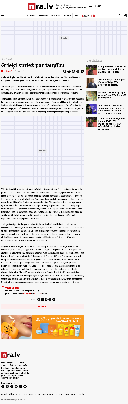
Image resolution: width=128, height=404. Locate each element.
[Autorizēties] (125, 15)
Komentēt (42, 306)
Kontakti (81, 394)
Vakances (74, 394)
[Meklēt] (120, 15)
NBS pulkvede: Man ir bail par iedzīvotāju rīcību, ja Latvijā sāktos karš (112, 69)
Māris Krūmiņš (6, 71)
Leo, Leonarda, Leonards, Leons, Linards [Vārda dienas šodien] (71, 7)
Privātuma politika (27, 394)
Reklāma (11, 394)
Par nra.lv (4, 394)
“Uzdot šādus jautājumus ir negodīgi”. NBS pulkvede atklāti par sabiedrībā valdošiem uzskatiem (111, 123)
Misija (18, 394)
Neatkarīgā (31, 16)
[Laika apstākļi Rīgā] (95, 6)
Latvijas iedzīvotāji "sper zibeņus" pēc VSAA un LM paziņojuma (112, 95)
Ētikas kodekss (64, 394)
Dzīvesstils (43, 16)
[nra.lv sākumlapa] (40, 6)
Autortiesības (53, 394)
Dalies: (33, 299)
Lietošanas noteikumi (41, 394)
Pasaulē (9, 59)
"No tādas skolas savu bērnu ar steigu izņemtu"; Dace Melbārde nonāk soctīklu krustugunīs (111, 109)
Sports (76, 16)
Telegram (27, 293)
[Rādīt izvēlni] (2, 15)
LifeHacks (66, 16)
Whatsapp (38, 293)
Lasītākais (94, 60)
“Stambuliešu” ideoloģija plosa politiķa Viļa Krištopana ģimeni (111, 82)
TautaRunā (55, 16)
